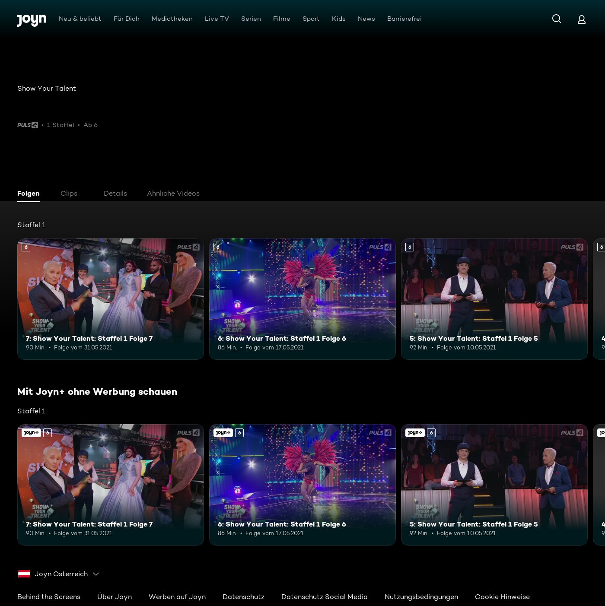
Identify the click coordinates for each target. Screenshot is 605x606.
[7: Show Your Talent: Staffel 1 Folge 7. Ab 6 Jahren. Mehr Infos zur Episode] (110, 299)
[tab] (31, 194)
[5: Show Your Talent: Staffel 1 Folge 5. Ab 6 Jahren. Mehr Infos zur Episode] (494, 299)
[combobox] (59, 574)
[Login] (581, 19)
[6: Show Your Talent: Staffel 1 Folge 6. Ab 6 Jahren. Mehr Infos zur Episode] (302, 299)
